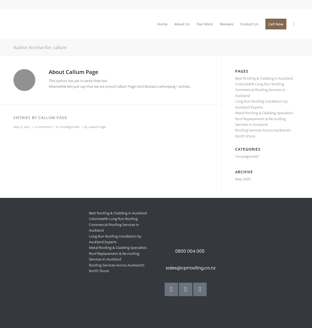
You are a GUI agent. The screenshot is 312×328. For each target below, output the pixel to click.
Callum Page (97, 127)
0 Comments (43, 127)
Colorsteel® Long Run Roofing (259, 84)
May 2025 (243, 179)
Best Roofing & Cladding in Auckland (264, 78)
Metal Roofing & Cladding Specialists (264, 112)
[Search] (294, 24)
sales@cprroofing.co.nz (191, 268)
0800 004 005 (189, 251)
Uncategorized (69, 127)
